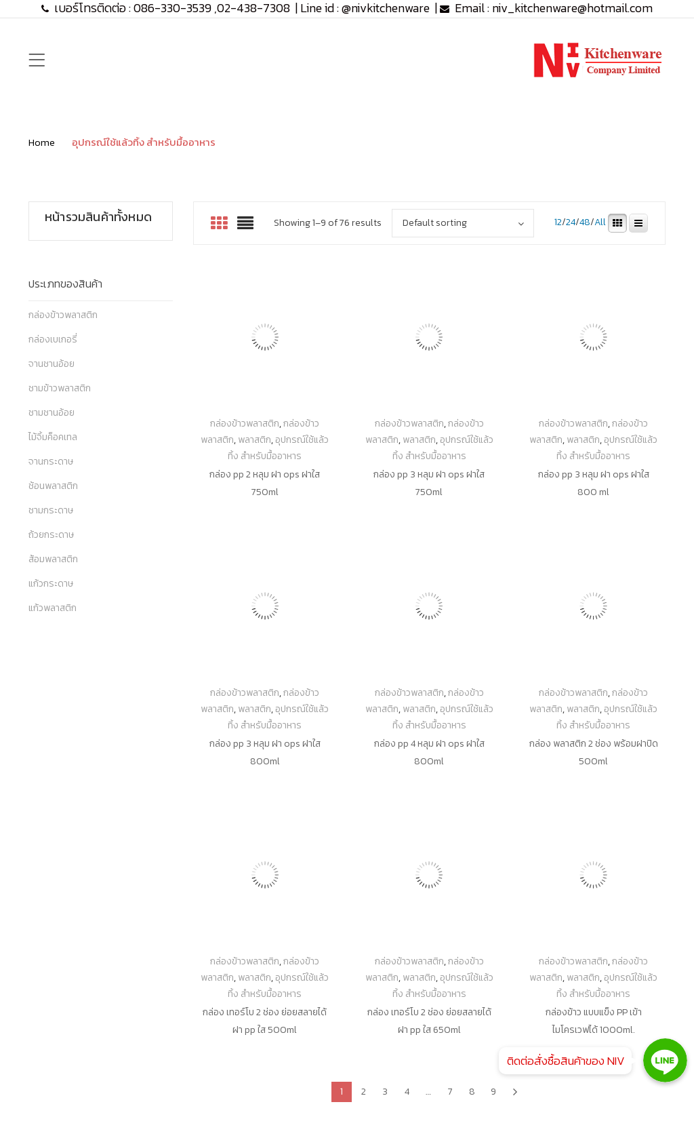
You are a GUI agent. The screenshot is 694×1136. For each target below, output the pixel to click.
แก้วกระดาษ (50, 583)
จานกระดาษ (50, 461)
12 (558, 223)
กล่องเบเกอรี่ (52, 339)
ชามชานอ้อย (51, 413)
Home (41, 142)
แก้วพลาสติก (52, 608)
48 (584, 223)
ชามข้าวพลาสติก (59, 388)
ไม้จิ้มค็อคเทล (52, 437)
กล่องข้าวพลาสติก (63, 315)
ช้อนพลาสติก (53, 486)
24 (570, 223)
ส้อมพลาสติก (53, 559)
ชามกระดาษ (50, 510)
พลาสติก (254, 440)
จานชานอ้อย (51, 364)
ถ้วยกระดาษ (51, 535)
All (600, 223)
